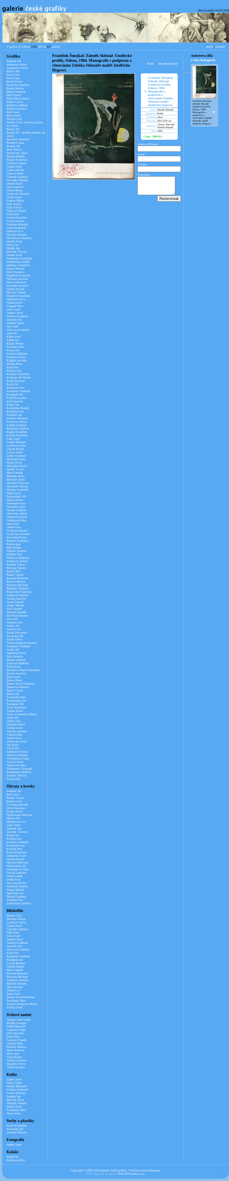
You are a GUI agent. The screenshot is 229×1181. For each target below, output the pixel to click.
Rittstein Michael (17, 585)
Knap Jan (12, 367)
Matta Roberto (16, 1050)
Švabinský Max (16, 697)
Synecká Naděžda (18, 663)
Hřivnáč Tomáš (16, 292)
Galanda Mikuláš (17, 224)
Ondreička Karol (17, 516)
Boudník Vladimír (18, 139)
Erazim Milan (15, 200)
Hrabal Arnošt (15, 289)
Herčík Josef (14, 241)
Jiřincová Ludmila (18, 329)
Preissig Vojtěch (17, 568)
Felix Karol (14, 204)
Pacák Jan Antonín (18, 534)
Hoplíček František (18, 275)
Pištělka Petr (14, 554)
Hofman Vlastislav (18, 265)
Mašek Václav (15, 469)
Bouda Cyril (14, 118)
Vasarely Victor (16, 1063)
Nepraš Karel (15, 499)
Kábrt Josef (14, 336)
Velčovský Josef (17, 741)
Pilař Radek (14, 547)
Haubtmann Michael (19, 814)
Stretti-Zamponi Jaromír (22, 642)
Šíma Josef (13, 676)
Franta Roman (15, 221)
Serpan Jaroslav (16, 598)
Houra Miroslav (16, 282)
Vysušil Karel (15, 761)
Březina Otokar (16, 918)
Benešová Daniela (18, 84)
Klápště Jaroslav (17, 360)
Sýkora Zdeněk (16, 659)
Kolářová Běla (16, 1160)
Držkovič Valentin (18, 193)
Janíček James (15, 323)
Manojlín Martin (17, 465)
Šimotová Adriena (18, 687)
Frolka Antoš (15, 811)
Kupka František (17, 431)
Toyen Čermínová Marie (22, 714)
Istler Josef (13, 309)
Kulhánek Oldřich (18, 428)
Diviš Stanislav (16, 808)
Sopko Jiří (13, 625)
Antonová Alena (17, 64)
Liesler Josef (14, 452)
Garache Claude (17, 1040)
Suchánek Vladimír (19, 646)
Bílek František (16, 91)
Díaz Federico (15, 187)
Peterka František (17, 540)
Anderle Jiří (14, 61)
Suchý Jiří (13, 649)
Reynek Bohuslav (18, 578)
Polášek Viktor (16, 564)
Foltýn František (17, 217)
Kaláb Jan (13, 340)
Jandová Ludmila (17, 316)
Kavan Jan (13, 350)
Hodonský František (19, 258)
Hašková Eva (15, 231)
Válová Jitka (14, 734)
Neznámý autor (16, 506)
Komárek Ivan (15, 387)
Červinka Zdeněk (17, 180)
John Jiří (12, 333)
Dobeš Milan (15, 190)
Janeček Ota (14, 319)
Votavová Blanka (17, 755)
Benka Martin (15, 88)
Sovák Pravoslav (17, 632)
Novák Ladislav (16, 510)
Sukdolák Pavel (16, 653)
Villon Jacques (16, 1067)
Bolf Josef (13, 112)
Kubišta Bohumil (17, 418)
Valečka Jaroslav (17, 731)
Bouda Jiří (13, 129)
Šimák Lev (13, 990)
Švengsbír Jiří (15, 704)
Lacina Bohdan (16, 963)
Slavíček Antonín (17, 615)
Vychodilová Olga (18, 758)
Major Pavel (14, 462)
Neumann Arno (16, 503)
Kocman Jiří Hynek (19, 377)
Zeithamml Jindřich (19, 772)
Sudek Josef (14, 1106)
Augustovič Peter (17, 67)
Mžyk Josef (14, 493)
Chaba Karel (14, 302)
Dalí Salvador (15, 1033)
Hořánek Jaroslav (17, 278)
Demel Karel (15, 183)
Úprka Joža (14, 721)
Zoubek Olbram (16, 775)
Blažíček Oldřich (17, 105)
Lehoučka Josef (16, 855)
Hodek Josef (14, 255)
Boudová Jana (15, 142)
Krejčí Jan (13, 404)
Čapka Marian (15, 170)
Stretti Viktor (15, 639)
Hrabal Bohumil (17, 1086)
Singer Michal (15, 605)
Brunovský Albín (17, 152)
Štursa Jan (13, 693)
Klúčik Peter (14, 363)
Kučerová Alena (17, 421)
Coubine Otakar (16, 163)
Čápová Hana (15, 173)
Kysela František (17, 435)
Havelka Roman (17, 234)
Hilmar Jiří (13, 818)
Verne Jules (14, 1113)
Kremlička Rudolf (18, 408)
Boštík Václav (15, 797)
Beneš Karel (14, 81)
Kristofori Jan (15, 411)
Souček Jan (14, 629)
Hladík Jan (13, 248)
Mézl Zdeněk (15, 472)
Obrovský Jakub (17, 513)
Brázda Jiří (13, 146)
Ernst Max (13, 1036)
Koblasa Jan (14, 370)
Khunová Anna (16, 357)
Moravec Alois (16, 479)
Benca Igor (13, 78)
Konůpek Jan (15, 394)
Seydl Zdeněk (15, 602)
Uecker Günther (17, 1060)
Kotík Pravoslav (17, 397)
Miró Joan (13, 1053)
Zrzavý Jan (13, 778)
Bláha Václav (15, 101)
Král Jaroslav (15, 401)
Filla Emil (13, 214)
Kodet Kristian (16, 380)
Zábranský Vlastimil (19, 768)
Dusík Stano (14, 197)
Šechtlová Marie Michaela (23, 670)
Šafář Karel (14, 666)
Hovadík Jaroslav (17, 285)
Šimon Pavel (14, 680)
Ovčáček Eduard (17, 530)
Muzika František (17, 489)
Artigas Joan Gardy (19, 1019)
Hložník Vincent (17, 251)
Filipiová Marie (16, 210)
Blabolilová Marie (18, 98)
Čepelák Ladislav (17, 176)
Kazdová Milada (17, 353)
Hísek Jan (13, 244)
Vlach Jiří (13, 748)
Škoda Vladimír (16, 896)
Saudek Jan (14, 1096)
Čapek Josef (14, 166)
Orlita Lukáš (14, 876)
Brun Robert (14, 149)
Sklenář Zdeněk (16, 612)
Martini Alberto (16, 1046)
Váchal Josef (15, 727)
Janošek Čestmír (17, 831)
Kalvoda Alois (15, 346)
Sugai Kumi (14, 1057)
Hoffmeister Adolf (18, 261)
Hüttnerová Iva (16, 299)
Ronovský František (19, 591)
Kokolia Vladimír (18, 842)
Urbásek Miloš (16, 724)
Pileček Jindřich (17, 551)
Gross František (16, 227)
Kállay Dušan (15, 343)
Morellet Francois (18, 482)
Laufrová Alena (16, 445)
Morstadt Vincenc (18, 486)
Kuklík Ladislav (17, 425)
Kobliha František (18, 374)
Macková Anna (16, 459)
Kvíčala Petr (14, 848)
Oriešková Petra (17, 520)
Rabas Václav (15, 574)
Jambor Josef (15, 312)
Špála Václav (15, 690)
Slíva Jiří (12, 619)
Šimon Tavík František (21, 683)
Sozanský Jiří (15, 636)
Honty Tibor (14, 1082)
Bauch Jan (13, 74)
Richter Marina (16, 581)
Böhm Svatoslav (17, 108)
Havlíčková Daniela (19, 238)
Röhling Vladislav (18, 588)
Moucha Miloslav (18, 862)
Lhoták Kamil (15, 448)
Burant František (17, 159)
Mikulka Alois (15, 476)
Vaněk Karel (14, 738)
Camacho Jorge (16, 1029)
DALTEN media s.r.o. (131, 1173)
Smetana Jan (14, 622)
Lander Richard (16, 442)
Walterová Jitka (16, 765)
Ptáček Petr (14, 571)
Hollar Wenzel (15, 268)
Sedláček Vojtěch (17, 595)
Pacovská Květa (17, 537)
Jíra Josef (12, 326)
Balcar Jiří (13, 71)
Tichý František (16, 707)
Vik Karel (13, 744)
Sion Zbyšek (14, 608)
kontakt (220, 46)
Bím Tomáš (14, 95)
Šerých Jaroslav (16, 673)
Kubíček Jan (14, 414)
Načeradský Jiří (16, 496)
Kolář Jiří (12, 384)
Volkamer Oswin (17, 751)
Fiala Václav (14, 207)
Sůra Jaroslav (15, 656)
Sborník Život (15, 1099)
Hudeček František (18, 295)
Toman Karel (15, 710)
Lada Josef (13, 438)
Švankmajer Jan (16, 700)
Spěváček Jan (15, 893)
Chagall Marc (15, 306)
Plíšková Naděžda (18, 557)
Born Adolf (14, 115)
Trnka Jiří (13, 717)
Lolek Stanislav (16, 455)
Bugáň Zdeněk (16, 156)
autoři (209, 46)
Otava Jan (13, 523)
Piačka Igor (14, 544)
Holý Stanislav (16, 272)
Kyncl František (17, 852)
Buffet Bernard (16, 1026)
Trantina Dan (15, 899)
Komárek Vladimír (18, 391)
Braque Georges (17, 1023)
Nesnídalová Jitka (18, 869)
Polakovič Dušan (17, 561)
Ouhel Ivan (13, 527)
